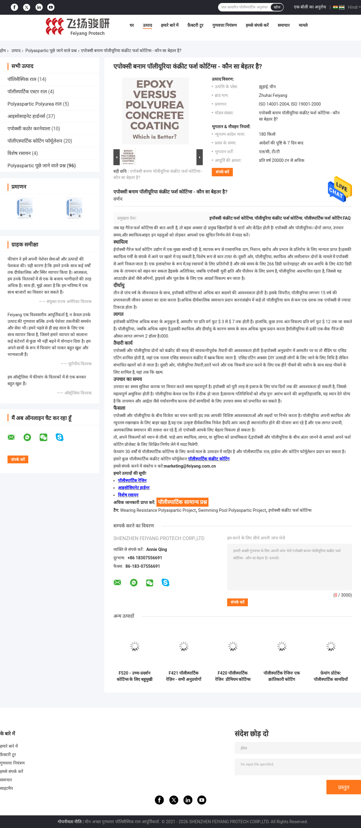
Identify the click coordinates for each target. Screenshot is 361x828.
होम (3, 50)
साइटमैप (6, 788)
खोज (277, 7)
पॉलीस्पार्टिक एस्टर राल (27, 91)
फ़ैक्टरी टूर (195, 25)
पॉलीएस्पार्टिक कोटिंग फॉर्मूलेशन (35, 141)
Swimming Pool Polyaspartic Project (232, 510)
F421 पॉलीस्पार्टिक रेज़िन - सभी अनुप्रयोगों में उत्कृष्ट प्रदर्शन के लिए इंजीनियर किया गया (184, 676)
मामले (303, 25)
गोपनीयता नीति (70, 821)
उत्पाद (147, 25)
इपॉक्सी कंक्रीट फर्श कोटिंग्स (289, 510)
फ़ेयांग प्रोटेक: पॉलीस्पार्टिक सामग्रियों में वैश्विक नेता (330, 676)
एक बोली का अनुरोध (310, 7)
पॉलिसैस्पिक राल (22, 79)
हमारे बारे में (169, 25)
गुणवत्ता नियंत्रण (224, 25)
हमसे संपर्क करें (257, 25)
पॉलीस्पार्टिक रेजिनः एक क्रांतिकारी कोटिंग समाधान (282, 676)
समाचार (284, 25)
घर (132, 25)
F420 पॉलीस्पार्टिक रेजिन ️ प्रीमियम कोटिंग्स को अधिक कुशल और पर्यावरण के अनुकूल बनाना (232, 676)
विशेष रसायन (19, 153)
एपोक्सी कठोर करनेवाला (29, 128)
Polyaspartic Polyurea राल (35, 104)
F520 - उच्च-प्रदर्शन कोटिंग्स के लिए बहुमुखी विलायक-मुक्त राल (135, 676)
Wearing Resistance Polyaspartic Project (158, 510)
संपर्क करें (222, 172)
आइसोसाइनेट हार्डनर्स (26, 116)
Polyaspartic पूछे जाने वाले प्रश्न (50, 50)
